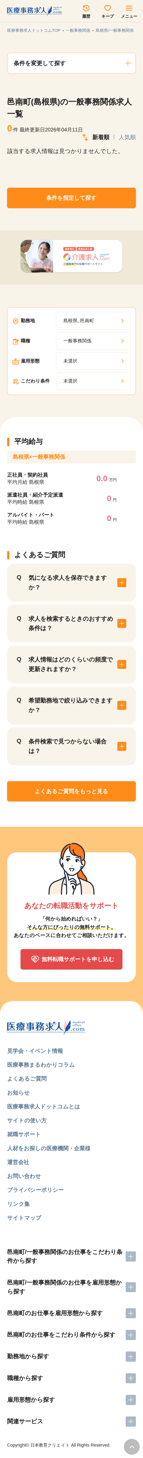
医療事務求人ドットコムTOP (33, 30)
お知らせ (18, 1093)
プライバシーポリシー (35, 1190)
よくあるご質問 (27, 1078)
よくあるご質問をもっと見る (71, 791)
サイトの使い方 (27, 1120)
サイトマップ (24, 1218)
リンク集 (18, 1204)
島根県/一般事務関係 (115, 30)
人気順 (127, 137)
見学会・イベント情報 (35, 1051)
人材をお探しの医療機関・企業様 (48, 1148)
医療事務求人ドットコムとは (43, 1106)
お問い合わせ (24, 1176)
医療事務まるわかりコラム (41, 1065)
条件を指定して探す (71, 198)
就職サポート (24, 1134)
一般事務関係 (78, 30)
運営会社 (18, 1162)
